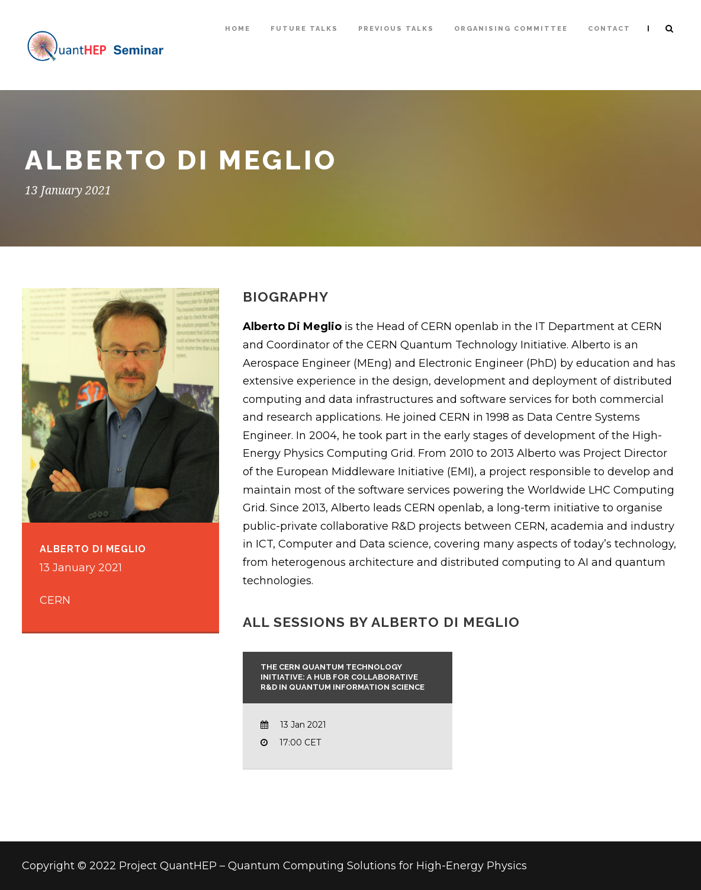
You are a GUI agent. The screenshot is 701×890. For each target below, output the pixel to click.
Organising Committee (511, 29)
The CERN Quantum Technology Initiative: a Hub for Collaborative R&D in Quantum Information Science (343, 676)
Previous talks (396, 29)
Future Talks (304, 29)
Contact (609, 29)
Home (237, 29)
